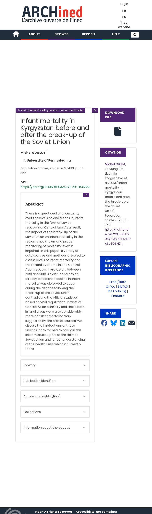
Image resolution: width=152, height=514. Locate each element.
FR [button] (124, 11)
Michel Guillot (115, 164)
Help (116, 34)
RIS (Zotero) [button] (117, 291)
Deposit (88, 34)
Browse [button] (61, 34)
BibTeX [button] (123, 286)
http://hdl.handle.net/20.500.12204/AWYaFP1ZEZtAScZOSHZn (118, 236)
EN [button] (124, 17)
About (34, 34)
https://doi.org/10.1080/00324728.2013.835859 (55, 187)
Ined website (124, 24)
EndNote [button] (117, 296)
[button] (135, 35)
